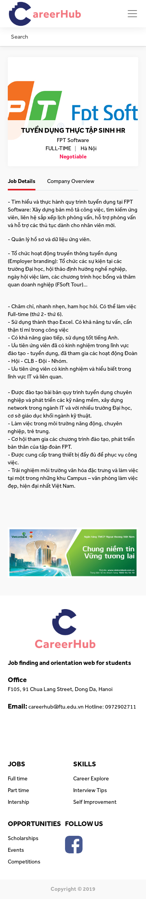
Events (16, 850)
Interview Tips (90, 790)
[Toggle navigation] (132, 14)
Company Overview (70, 181)
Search (19, 37)
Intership (18, 802)
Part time (18, 790)
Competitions (24, 862)
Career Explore (91, 779)
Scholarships (23, 838)
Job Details (21, 181)
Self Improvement (94, 802)
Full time (18, 779)
